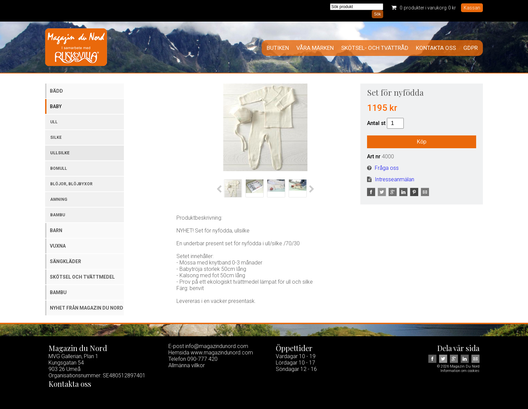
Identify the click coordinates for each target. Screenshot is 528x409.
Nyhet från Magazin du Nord (86, 308)
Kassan (472, 7)
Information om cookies (460, 371)
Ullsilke (60, 153)
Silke (56, 137)
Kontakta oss (436, 48)
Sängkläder (65, 261)
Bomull (58, 168)
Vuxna (58, 246)
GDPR (470, 48)
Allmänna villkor (186, 365)
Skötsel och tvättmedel (82, 277)
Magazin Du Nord (76, 47)
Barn (56, 230)
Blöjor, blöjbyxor (71, 184)
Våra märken (315, 48)
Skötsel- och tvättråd (374, 48)
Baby (56, 106)
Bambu (57, 215)
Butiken (278, 48)
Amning (58, 199)
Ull (54, 122)
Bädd (56, 91)
